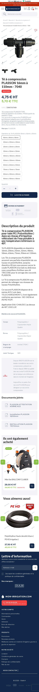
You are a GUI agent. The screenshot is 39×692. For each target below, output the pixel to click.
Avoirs (4, 619)
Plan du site (5, 664)
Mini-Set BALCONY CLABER (16, 479)
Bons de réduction (8, 624)
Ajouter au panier (19, 195)
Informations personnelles (11, 614)
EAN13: (4, 107)
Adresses (5, 622)
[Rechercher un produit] (19, 14)
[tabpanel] (19, 46)
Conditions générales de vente (12, 656)
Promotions (5, 636)
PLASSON (11, 128)
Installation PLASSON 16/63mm (16, 415)
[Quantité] (10, 188)
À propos (5, 659)
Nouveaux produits (8, 639)
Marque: (5, 128)
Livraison (4, 654)
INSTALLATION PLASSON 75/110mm (18, 425)
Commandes (6, 616)
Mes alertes (6, 627)
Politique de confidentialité (11, 662)
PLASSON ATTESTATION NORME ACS (18, 405)
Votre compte (8, 610)
